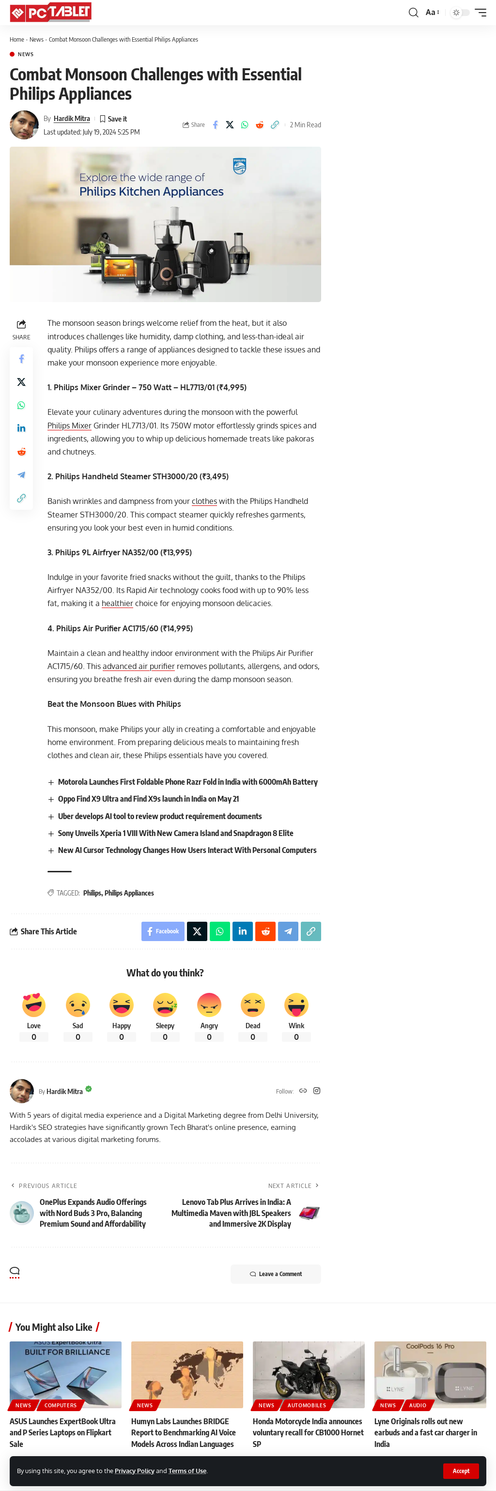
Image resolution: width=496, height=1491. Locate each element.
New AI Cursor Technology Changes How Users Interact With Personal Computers (187, 850)
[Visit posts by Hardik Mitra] (24, 124)
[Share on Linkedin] (21, 428)
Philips (92, 893)
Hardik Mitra (72, 118)
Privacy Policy (135, 1471)
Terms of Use (187, 1471)
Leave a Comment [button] (276, 1274)
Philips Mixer (69, 425)
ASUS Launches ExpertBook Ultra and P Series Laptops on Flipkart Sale (63, 1432)
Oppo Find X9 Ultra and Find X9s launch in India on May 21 (148, 799)
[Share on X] (230, 125)
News (37, 39)
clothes (204, 501)
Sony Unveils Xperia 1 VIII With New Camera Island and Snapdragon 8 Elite (176, 833)
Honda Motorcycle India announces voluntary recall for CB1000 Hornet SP (308, 1432)
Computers (61, 1405)
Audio (418, 1405)
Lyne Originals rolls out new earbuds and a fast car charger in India (425, 1432)
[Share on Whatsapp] (245, 125)
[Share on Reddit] (260, 125)
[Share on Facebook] (215, 125)
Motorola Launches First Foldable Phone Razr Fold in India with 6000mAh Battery (188, 782)
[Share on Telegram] (21, 475)
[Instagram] (316, 1091)
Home (17, 39)
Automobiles (307, 1405)
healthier (117, 603)
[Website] (303, 1091)
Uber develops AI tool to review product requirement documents (160, 816)
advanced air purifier (139, 666)
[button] (461, 1471)
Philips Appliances (129, 893)
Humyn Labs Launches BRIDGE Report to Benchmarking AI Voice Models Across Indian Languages (183, 1432)
